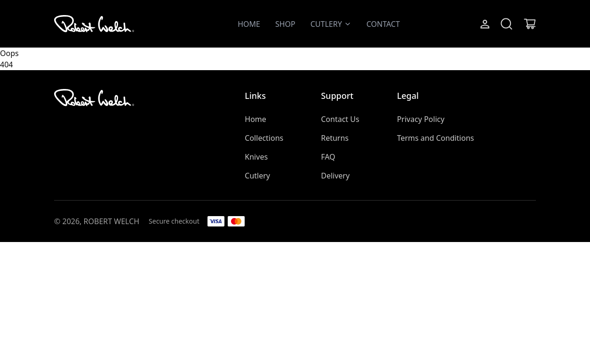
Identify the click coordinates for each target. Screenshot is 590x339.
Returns (335, 138)
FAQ (328, 157)
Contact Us (340, 119)
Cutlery (257, 175)
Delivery (335, 175)
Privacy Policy (421, 119)
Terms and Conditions (435, 138)
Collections (264, 138)
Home (255, 119)
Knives (256, 157)
